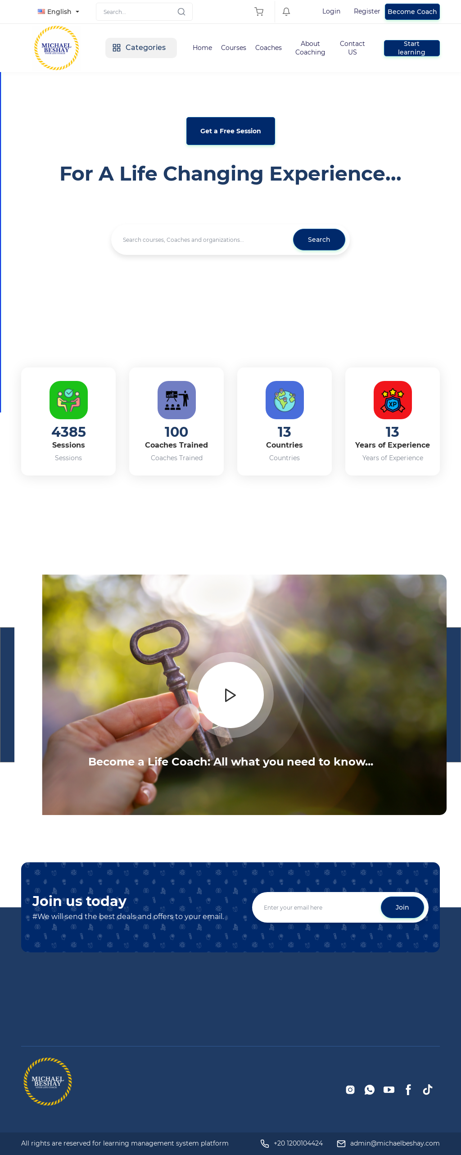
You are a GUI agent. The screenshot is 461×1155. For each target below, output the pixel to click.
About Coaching (310, 48)
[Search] (144, 12)
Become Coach (412, 12)
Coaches (268, 48)
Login (331, 11)
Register (367, 11)
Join (402, 907)
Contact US (352, 48)
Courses (233, 48)
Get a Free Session (230, 131)
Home (202, 48)
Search (319, 240)
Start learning (411, 48)
